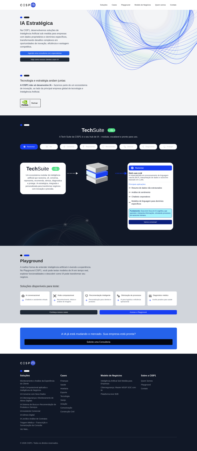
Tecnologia (65, 396)
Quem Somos (147, 381)
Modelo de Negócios (143, 5)
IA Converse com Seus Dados (33, 394)
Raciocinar (137, 168)
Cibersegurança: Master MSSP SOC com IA (118, 388)
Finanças (64, 381)
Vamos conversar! (150, 222)
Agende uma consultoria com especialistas (45, 53)
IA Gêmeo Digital (27, 415)
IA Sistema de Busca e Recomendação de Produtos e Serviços (38, 405)
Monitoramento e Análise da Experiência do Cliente (37, 382)
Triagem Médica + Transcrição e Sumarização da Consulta (33, 423)
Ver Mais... (24, 429)
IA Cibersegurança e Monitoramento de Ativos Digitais (36, 399)
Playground (125, 5)
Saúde (63, 385)
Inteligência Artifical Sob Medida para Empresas (116, 382)
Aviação (63, 404)
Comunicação (66, 408)
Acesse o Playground (138, 312)
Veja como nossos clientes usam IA (45, 59)
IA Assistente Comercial (30, 411)
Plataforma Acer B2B (109, 394)
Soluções (103, 5)
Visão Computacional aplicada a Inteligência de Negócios (33, 388)
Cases (114, 5)
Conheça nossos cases (59, 312)
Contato (173, 5)
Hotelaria (64, 388)
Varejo (63, 400)
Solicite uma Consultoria (98, 342)
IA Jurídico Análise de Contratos (33, 419)
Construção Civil (67, 412)
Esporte (63, 392)
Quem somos (160, 5)
